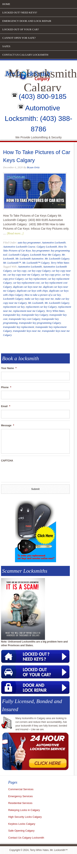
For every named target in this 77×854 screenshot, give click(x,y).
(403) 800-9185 (43, 96)
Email (5, 406)
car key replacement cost (26, 282)
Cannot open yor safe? (19, 37)
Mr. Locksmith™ (12, 262)
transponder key (11, 314)
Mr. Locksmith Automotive (29, 258)
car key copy (19, 270)
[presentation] (32, 472)
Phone (6, 387)
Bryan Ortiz (33, 167)
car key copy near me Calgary (24, 274)
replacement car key (13, 306)
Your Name (8, 368)
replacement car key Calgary (41, 306)
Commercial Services (20, 789)
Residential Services (20, 803)
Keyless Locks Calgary (21, 823)
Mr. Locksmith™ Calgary (35, 262)
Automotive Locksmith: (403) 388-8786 (38, 118)
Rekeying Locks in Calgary (24, 810)
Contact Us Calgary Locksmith (25, 54)
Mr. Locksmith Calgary (57, 258)
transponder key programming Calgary (40, 322)
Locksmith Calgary (19, 254)
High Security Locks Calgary (25, 816)
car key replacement (35, 278)
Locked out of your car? (20, 29)
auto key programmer (29, 242)
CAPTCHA (7, 460)
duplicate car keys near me (27, 286)
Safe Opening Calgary (21, 830)
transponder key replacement (18, 326)
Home (6, 4)
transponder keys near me (27, 330)
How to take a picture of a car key (43, 294)
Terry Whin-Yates (60, 262)
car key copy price (51, 274)
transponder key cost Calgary (24, 318)
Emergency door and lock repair (26, 20)
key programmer (40, 250)
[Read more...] (15, 233)
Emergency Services (20, 796)
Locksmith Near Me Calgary (45, 254)
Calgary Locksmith (47, 246)
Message (7, 425)
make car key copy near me (39, 298)
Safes (6, 46)
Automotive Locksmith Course (19, 246)
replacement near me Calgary (29, 310)
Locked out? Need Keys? (19, 12)
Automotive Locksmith (54, 242)
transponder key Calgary (35, 314)
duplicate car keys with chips (32, 290)
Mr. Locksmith (35, 302)
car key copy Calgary (39, 270)
